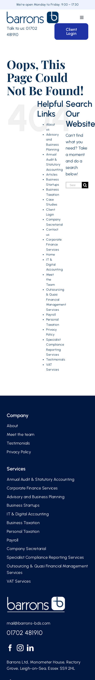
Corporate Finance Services (54, 245)
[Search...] (74, 185)
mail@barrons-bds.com (28, 623)
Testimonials (55, 359)
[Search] (85, 185)
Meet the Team (50, 280)
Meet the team (21, 434)
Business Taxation (23, 522)
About (12, 425)
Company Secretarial (26, 548)
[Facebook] (10, 647)
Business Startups (23, 505)
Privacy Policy (19, 451)
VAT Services (19, 581)
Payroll (51, 315)
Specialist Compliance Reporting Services (45, 557)
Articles (51, 174)
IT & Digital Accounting (54, 265)
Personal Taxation (23, 531)
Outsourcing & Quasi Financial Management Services (56, 300)
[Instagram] (20, 647)
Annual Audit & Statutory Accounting (41, 479)
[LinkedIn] (30, 647)
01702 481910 (25, 632)
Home (50, 254)
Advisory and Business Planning (36, 496)
